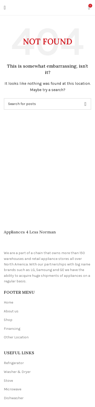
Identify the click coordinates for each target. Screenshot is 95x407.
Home (8, 302)
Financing (12, 329)
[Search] (47, 104)
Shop (8, 320)
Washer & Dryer (17, 372)
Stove (8, 380)
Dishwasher (14, 398)
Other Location (16, 337)
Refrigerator (14, 363)
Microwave (12, 389)
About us (11, 311)
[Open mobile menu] (4, 8)
